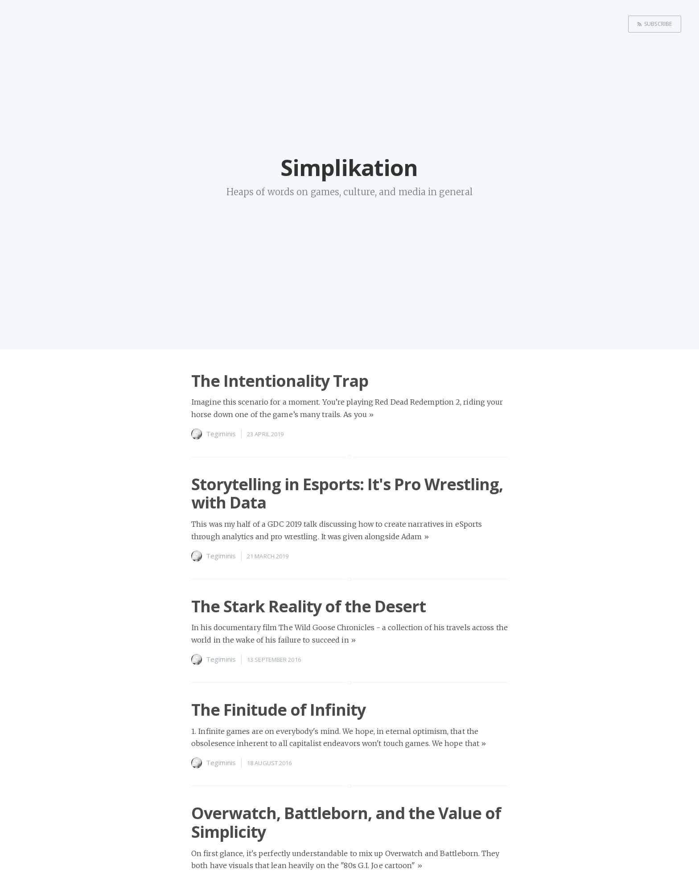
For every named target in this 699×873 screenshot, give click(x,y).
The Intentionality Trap (279, 381)
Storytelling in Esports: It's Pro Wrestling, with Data (347, 493)
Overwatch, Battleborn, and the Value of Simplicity (346, 822)
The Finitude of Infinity (278, 710)
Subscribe (658, 24)
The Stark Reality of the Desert (308, 606)
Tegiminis (221, 433)
